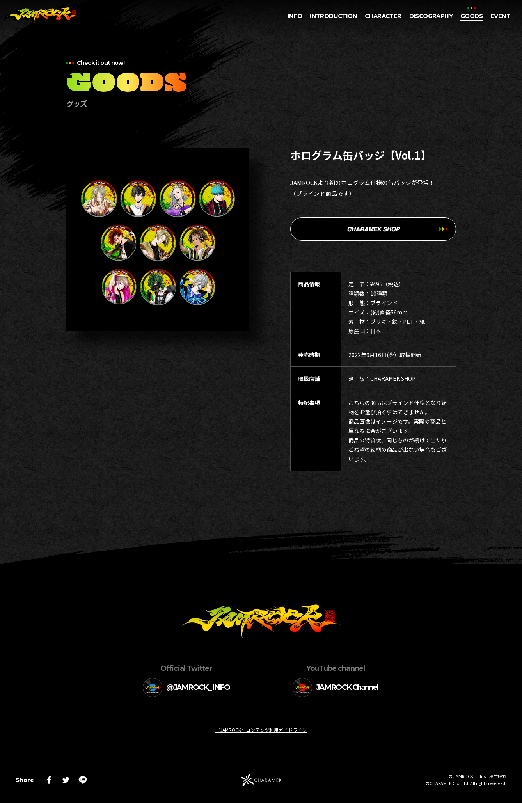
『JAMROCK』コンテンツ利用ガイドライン (261, 730)
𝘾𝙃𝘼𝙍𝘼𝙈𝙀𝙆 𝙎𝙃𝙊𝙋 (397, 228)
